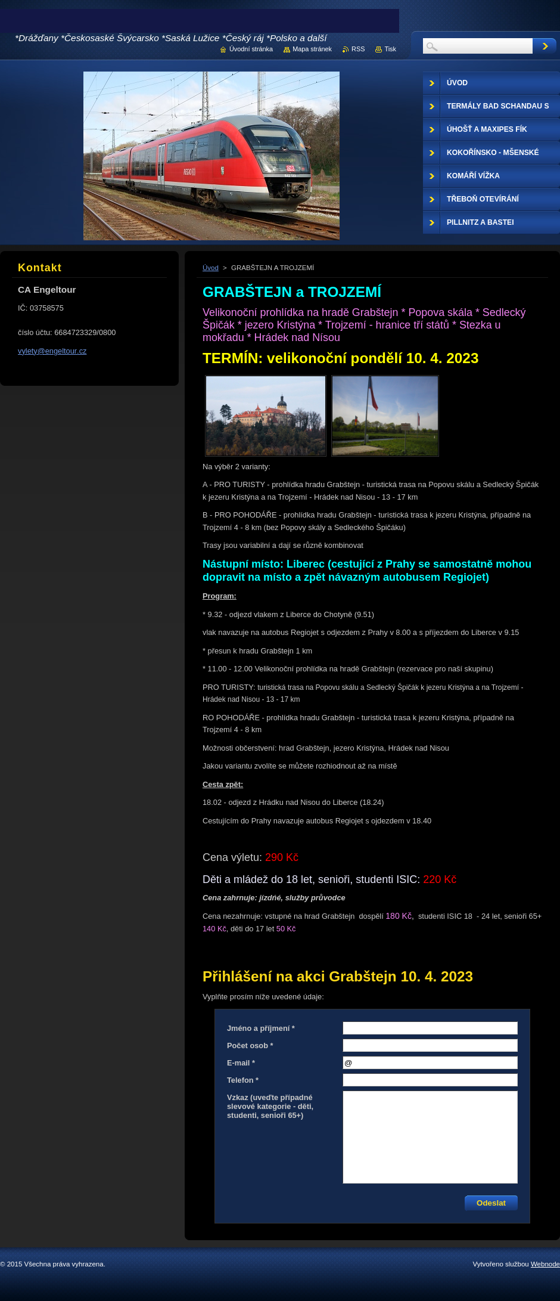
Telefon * (243, 1080)
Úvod (211, 267)
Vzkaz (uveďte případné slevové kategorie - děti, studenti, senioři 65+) (270, 1106)
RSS (358, 48)
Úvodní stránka (251, 48)
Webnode (545, 1264)
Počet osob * (250, 1045)
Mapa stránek (312, 48)
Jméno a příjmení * (261, 1028)
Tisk (390, 48)
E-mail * (241, 1062)
